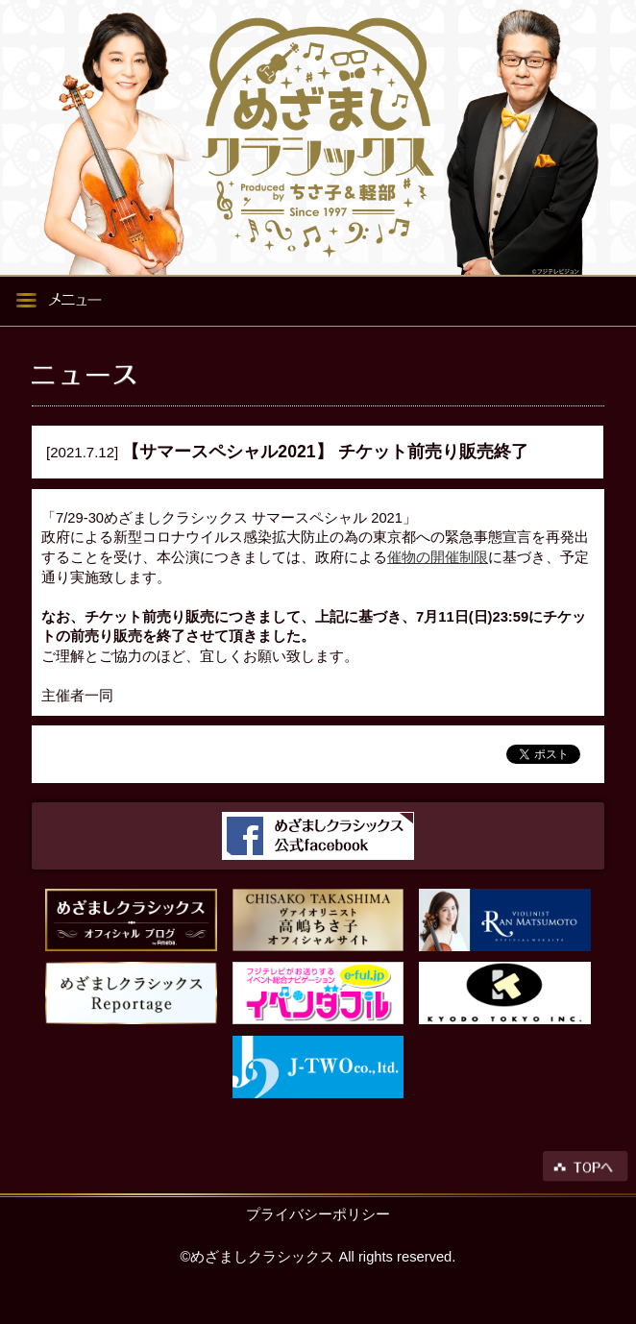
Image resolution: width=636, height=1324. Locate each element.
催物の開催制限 (437, 557)
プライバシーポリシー (318, 1214)
